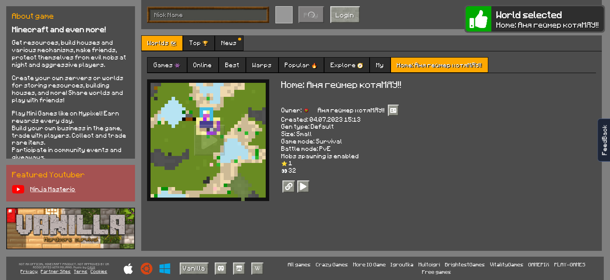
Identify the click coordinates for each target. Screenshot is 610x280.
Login (345, 14)
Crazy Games (332, 264)
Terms (81, 271)
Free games (436, 272)
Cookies (99, 271)
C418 (91, 267)
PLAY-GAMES (569, 264)
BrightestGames (465, 264)
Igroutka (402, 264)
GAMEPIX (538, 264)
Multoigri (429, 264)
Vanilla (194, 267)
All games (299, 264)
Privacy (29, 271)
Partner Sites (56, 271)
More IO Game (369, 264)
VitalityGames (507, 264)
